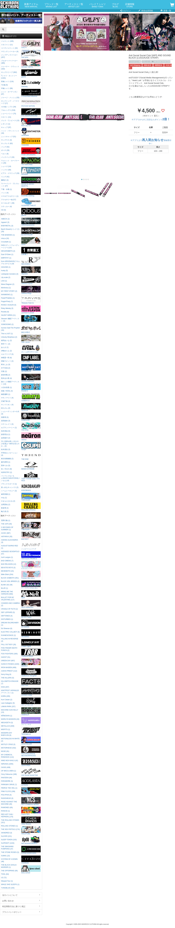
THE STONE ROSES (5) (10, 852)
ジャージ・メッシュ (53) (10, 98)
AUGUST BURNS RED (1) (9, 547)
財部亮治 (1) (5, 434)
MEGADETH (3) (7, 723)
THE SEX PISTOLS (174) (10, 829)
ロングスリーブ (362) (9, 72)
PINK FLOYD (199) (8, 791)
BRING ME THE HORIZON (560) (7, 593)
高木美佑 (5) (5, 431)
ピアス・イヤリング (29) (10, 173)
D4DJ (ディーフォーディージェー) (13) (10, 246)
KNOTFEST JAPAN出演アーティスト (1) (10, 691)
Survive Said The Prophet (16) (10, 329)
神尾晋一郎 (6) (6, 358)
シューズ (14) (6, 166)
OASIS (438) (5, 767)
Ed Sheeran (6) (6, 628)
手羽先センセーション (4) (9, 454)
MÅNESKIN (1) (6, 716)
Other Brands (31, 821)
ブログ (115, 5)
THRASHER (31, 497)
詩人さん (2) (5, 408)
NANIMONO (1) (7, 295)
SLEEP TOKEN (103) (9, 840)
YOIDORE (31, 142)
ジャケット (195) (7, 41)
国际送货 (147, 65)
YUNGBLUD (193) (7, 888)
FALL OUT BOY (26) (8, 645)
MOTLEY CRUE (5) (8, 744)
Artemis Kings (31, 290)
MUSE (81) (5, 751)
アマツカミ (31, 319)
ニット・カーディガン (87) (9, 93)
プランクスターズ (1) (9, 484)
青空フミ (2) (5, 344)
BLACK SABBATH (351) (10, 578)
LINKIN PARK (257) (8, 706)
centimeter (31, 132)
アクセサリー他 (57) (8, 200)
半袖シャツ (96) (7, 88)
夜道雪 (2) (5, 508)
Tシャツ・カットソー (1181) (9, 77)
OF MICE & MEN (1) (8, 771)
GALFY (31, 44)
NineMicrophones (31, 378)
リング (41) (5, 177)
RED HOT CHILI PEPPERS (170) (7, 815)
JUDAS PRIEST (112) (9, 671)
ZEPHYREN (31, 762)
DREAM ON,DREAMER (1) (10, 624)
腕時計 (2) (5, 180)
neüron (31, 436)
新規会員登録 (145, 10)
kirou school (31, 869)
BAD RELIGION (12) (8, 564)
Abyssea (31, 270)
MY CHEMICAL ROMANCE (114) (7, 756)
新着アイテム (31, 5)
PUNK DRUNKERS (31, 151)
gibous (31, 212)
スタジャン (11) (7, 45)
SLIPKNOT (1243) (7, 843)
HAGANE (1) (5, 267)
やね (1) (4, 498)
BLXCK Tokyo (31, 614)
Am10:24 (31, 407)
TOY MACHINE (31, 161)
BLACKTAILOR (31, 231)
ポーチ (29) (5, 150)
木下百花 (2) (5, 368)
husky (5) (4, 271)
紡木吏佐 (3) (5, 449)
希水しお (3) (5, 364)
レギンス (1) (5, 124)
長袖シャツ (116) (7, 81)
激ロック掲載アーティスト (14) (10, 383)
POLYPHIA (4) (6, 795)
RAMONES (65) (7, 807)
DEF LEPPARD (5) (8, 612)
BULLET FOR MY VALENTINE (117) (7, 598)
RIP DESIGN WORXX (31, 840)
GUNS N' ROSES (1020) (10, 664)
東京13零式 (31, 329)
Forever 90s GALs (31, 575)
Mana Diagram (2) (7, 284)
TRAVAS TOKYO (31, 300)
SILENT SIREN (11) (8, 315)
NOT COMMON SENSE (31, 801)
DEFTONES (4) (6, 616)
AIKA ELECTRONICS (31, 555)
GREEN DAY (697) (8, 661)
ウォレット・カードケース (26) (10, 162)
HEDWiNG (31, 633)
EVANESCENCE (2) (8, 635)
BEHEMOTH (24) (7, 571)
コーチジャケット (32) (9, 48)
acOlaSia (31, 782)
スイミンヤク (31, 721)
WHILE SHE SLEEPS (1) (10, 884)
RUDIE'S (31, 387)
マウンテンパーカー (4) (9, 51)
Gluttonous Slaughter (31, 672)
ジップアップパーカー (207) (9, 56)
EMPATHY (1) (6, 258)
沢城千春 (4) (5, 401)
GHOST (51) (5, 657)
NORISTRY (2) (6, 472)
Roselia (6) (5, 312)
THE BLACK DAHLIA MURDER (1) (8, 866)
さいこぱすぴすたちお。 (31, 348)
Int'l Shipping (135, 65)
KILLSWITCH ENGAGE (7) (9, 682)
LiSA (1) (4, 281)
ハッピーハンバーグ (31, 545)
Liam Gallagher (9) (8, 703)
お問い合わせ (21, 900)
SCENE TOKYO (31, 64)
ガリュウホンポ (31, 702)
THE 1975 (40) (6, 524)
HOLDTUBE (31, 830)
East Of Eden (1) (7, 254)
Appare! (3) (5, 222)
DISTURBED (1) (7, 619)
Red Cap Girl (31, 122)
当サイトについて (21, 895)
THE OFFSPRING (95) (9, 871)
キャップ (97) (6, 127)
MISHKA (31, 663)
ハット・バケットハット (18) (10, 132)
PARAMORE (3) (7, 781)
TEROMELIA (31, 731)
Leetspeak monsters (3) (9, 274)
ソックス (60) (6, 170)
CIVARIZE (31, 860)
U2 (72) (4, 878)
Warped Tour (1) (7, 881)
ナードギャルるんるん (31, 585)
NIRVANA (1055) (7, 764)
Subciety (31, 83)
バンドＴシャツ (97, 5)
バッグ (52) (5, 147)
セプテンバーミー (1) (9, 428)
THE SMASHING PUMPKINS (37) (7, 848)
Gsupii (31, 446)
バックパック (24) (7, 157)
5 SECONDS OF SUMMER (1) (7, 528)
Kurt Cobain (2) (6, 700)
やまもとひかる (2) (8, 501)
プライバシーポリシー (21, 912)
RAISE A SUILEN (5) (8, 305)
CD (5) (3, 210)
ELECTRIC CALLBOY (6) (10, 632)
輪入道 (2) (5, 511)
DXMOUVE (31, 417)
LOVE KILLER (31, 741)
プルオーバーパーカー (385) (9, 62)
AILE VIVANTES (31, 604)
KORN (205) (5, 696)
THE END (31, 456)
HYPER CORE (31, 692)
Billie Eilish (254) (7, 574)
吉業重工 (31, 251)
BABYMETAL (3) (7, 226)
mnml (31, 241)
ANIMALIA (31, 711)
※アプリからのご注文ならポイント (151, 119)
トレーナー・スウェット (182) (10, 68)
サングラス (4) (6, 140)
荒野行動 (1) (5, 520)
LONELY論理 (31, 643)
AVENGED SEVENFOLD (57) (10, 553)
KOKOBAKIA (31, 487)
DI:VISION (31, 624)
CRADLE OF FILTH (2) (9, 609)
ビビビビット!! (31, 565)
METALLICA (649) (7, 726)
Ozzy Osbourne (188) (9, 774)
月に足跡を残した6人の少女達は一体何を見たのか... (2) (10, 443)
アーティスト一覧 (73, 5)
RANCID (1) (5, 811)
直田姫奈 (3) (5, 421)
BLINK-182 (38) (7, 585)
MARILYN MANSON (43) (10, 719)
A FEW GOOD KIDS (31, 850)
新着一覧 (166, 10)
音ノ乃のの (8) (6, 469)
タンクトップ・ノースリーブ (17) (10, 102)
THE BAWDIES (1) (8, 235)
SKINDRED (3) (6, 833)
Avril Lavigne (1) (7, 557)
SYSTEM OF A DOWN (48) (9, 860)
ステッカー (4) (6, 206)
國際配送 (158, 65)
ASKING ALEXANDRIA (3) (9, 541)
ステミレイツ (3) (7, 424)
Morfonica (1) (6, 288)
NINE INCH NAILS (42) (9, 760)
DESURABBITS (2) (8, 251)
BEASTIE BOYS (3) (8, 568)
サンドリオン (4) (7, 405)
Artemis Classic (31, 280)
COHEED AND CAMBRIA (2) (10, 604)
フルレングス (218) (8, 110)
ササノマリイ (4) (7, 398)
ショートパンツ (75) (8, 114)
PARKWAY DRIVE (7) (9, 785)
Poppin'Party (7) (7, 301)
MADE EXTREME (31, 466)
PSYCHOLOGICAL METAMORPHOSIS (31, 751)
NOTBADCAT (31, 368)
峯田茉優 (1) (5, 494)
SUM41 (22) (5, 856)
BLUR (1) (4, 588)
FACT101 (31, 682)
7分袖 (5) (4, 85)
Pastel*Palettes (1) (8, 298)
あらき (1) (5, 347)
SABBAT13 (31, 397)
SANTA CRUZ (31, 791)
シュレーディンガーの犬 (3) (10, 413)
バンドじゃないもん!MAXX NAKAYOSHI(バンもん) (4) (10, 478)
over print (31, 54)
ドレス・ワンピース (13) (10, 120)
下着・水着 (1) (6, 189)
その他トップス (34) (8, 107)
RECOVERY (31, 261)
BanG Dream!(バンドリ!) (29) (10, 230)
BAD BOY (31, 536)
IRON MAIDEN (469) (8, 667)
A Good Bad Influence (31, 93)
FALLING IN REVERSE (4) (9, 640)
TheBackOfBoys (31, 653)
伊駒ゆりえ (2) (6, 351)
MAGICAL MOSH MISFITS (31, 182)
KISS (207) (5, 687)
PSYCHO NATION (31, 103)
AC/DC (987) (5, 533)
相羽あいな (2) (6, 340)
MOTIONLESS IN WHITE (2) (10, 740)
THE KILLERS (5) (7, 678)
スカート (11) (6, 117)
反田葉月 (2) (5, 438)
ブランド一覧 (51, 5)
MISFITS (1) (5, 729)
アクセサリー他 (135, 62)
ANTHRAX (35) (6, 537)
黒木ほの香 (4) (6, 378)
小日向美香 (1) (6, 387)
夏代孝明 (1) (5, 462)
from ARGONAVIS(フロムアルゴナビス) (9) (10, 262)
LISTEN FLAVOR (31, 309)
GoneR (31, 516)
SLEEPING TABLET (31, 202)
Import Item (31, 811)
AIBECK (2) (5, 219)
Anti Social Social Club (162, 62)
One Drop (31, 427)
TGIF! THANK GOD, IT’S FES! (31, 476)
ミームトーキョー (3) (9, 491)
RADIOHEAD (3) (7, 798)
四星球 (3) (5, 417)
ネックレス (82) (7, 143)
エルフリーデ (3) (7, 354)
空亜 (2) (4, 371)
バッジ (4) (5, 193)
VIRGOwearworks (31, 222)
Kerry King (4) (6, 674)
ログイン (125, 10)
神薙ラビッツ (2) (7, 361)
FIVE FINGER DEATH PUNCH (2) (9, 649)
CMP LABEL (31, 358)
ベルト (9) (5, 154)
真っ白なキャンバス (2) (9, 487)
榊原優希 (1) (5, 394)
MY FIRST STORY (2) (9, 291)
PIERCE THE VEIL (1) (9, 788)
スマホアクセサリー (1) (9, 196)
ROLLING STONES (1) (9, 826)
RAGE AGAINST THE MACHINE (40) (9, 803)
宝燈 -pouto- (31, 339)
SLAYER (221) (6, 836)
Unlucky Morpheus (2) (9, 337)
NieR (31, 594)
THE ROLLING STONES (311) (10, 821)
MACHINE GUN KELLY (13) (9, 711)
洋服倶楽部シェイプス (31, 526)
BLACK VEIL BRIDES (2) (10, 581)
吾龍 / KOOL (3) (7, 391)
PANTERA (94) (6, 778)
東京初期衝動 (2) (7, 459)
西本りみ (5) (5, 465)
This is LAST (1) (7, 334)
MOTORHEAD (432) (8, 748)
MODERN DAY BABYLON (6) (6, 734)
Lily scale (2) (5, 277)
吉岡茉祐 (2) (5, 504)
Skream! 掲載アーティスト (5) (10, 320)
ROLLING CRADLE (31, 506)
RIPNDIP (31, 171)
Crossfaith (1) (6, 242)
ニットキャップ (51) (8, 137)
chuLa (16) (5, 238)
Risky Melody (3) (7, 308)
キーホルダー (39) (7, 203)
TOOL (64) (5, 874)
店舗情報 (129, 5)
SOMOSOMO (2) (7, 324)
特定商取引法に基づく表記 (21, 906)
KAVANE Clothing (31, 192)
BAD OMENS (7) (7, 561)
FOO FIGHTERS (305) (9, 654)
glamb (31, 73)
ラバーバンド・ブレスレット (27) (10, 185)
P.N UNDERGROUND (31, 112)
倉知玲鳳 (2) (5, 375)
